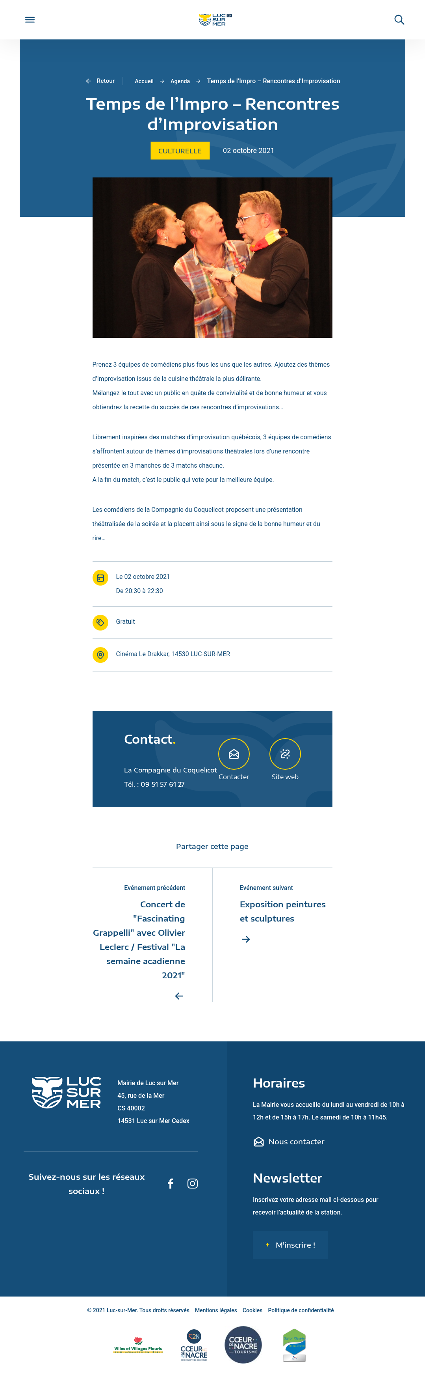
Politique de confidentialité (301, 1313)
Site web (285, 759)
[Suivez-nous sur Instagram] (192, 1187)
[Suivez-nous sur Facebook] (170, 1187)
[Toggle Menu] (30, 19)
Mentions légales (216, 1313)
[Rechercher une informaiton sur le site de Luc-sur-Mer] (395, 20)
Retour (97, 81)
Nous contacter (289, 1145)
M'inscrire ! (294, 1247)
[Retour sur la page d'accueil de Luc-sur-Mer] (212, 20)
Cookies (253, 1313)
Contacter (234, 759)
